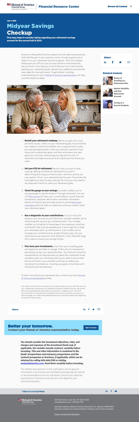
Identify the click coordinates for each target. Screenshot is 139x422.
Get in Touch (91, 328)
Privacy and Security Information (66, 414)
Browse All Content (117, 6)
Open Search (131, 7)
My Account (35, 196)
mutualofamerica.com (32, 363)
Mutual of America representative (60, 75)
